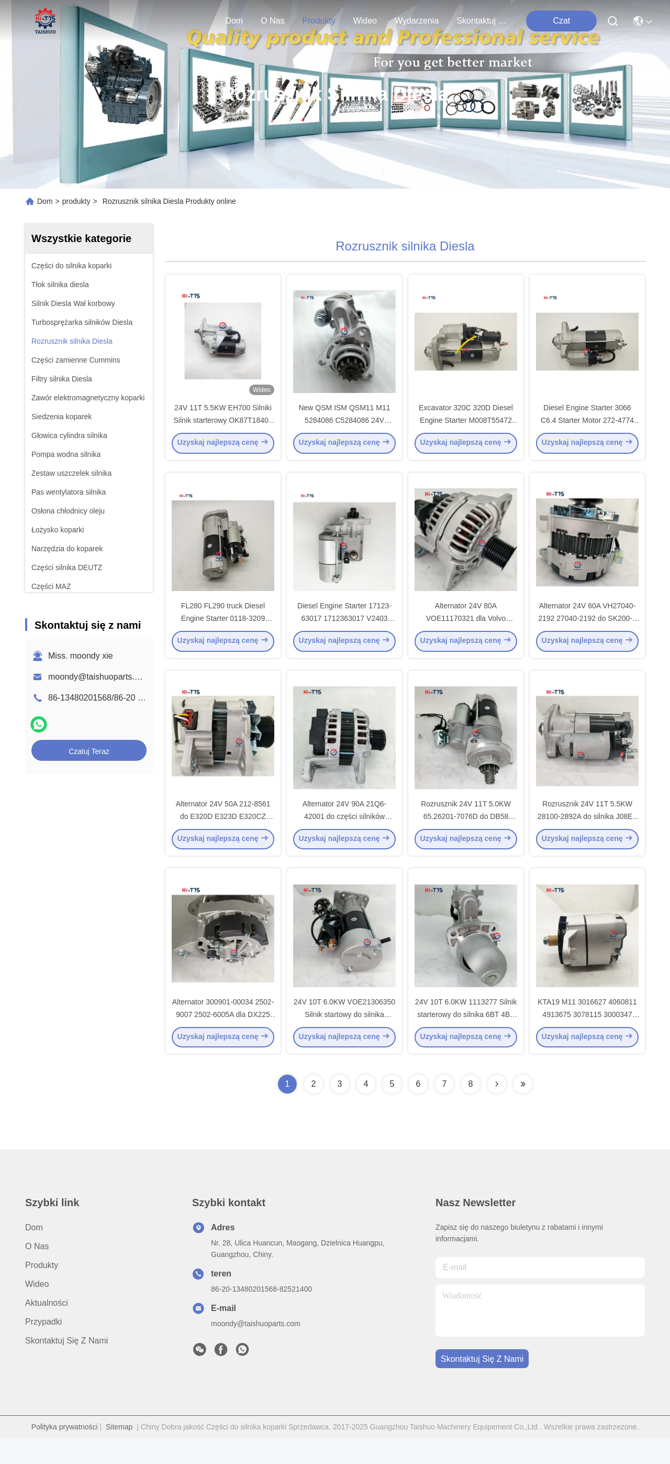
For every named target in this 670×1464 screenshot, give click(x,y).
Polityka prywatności (64, 1452)
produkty (318, 20)
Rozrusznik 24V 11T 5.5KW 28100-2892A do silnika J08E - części (587, 835)
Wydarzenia (417, 20)
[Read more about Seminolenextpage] (496, 1109)
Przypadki (43, 1347)
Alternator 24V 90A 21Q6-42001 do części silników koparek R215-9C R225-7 (344, 835)
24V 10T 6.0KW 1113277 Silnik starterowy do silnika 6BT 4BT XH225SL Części (466, 1039)
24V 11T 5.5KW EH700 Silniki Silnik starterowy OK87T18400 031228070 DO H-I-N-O (222, 426)
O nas (272, 20)
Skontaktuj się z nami (481, 20)
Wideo (365, 20)
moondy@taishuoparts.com (99, 676)
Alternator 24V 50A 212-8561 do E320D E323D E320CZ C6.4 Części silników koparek (223, 835)
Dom (234, 20)
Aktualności (46, 1328)
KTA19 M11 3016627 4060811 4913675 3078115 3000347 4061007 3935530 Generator (587, 1039)
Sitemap (119, 1452)
